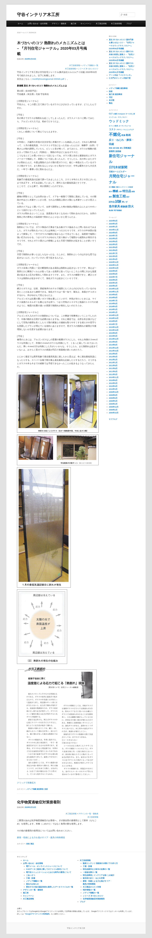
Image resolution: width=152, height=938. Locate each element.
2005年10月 (113, 413)
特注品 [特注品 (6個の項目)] (126, 191)
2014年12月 (113, 339)
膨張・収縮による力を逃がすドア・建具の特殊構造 (41, 837)
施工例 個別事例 (115, 94)
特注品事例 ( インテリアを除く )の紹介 (99, 875)
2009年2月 (113, 404)
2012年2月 (113, 360)
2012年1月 (113, 363)
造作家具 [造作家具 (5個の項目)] (114, 206)
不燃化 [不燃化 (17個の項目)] (115, 134)
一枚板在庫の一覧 (90, 872)
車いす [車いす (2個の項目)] (125, 202)
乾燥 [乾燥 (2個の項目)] (123, 135)
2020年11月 (113, 265)
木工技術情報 (116, 24)
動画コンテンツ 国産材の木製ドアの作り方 (100, 863)
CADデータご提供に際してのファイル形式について (47, 869)
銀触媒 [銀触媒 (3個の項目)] (124, 206)
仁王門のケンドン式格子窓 (120, 78)
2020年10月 (113, 268)
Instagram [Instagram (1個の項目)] (121, 114)
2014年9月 (113, 342)
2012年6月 (113, 357)
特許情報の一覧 (89, 890)
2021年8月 (113, 250)
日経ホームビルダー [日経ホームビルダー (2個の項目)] (117, 171)
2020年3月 (113, 283)
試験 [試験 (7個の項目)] (118, 201)
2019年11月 (113, 292)
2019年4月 (113, 306)
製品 (32, 844)
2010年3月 (113, 389)
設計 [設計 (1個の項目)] (127, 197)
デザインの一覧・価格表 (88, 814)
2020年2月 (113, 286)
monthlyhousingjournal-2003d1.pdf (48, 79)
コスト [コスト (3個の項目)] (112, 129)
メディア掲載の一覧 (90, 65)
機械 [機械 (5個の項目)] (115, 191)
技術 (46, 789)
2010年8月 (113, 380)
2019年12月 (113, 289)
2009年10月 (113, 392)
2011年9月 (113, 365)
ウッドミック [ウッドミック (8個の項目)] (119, 121)
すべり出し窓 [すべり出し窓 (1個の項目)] (130, 114)
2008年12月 (113, 407)
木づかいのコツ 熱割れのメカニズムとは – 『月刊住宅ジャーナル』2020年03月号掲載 (52, 48)
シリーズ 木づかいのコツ (88, 69)
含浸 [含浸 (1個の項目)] (114, 148)
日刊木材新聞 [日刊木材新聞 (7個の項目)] (118, 167)
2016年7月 (113, 324)
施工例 (73, 24)
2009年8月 (113, 395)
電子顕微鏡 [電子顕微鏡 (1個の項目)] (118, 210)
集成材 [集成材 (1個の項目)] (111, 210)
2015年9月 (113, 333)
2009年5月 (113, 401)
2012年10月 (113, 351)
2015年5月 (113, 336)
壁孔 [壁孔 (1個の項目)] (121, 148)
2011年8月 (113, 368)
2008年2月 (113, 410)
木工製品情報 (101, 24)
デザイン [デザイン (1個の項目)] (120, 129)
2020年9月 (113, 271)
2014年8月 (113, 345)
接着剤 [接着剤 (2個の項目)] (112, 151)
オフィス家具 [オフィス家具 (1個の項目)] (113, 126)
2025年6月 (113, 221)
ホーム (20, 24)
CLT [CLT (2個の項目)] (110, 114)
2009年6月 (113, 398)
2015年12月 (113, 327)
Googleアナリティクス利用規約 (37, 914)
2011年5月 (113, 374)
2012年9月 (113, 354)
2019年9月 (113, 295)
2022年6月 (113, 241)
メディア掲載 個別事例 (34, 789)
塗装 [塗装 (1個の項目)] (117, 148)
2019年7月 (113, 301)
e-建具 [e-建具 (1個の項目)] (115, 114)
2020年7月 (113, 277)
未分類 (111, 100)
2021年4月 (113, 259)
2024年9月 (113, 233)
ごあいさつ (30, 875)
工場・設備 (30, 878)
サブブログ (113, 419)
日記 (110, 97)
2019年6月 (113, 304)
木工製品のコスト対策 (92, 887)
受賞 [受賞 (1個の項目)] (110, 148)
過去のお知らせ (32, 884)
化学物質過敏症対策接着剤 (38, 802)
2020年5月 (113, 280)
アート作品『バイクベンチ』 (120, 75)
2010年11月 (113, 377)
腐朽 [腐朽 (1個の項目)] (110, 197)
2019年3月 (113, 309)
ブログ (129, 24)
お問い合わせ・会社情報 (37, 24)
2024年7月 (113, 236)
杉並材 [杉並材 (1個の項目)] (130, 187)
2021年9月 (113, 247)
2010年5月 (113, 383)
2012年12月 (113, 348)
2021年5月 (113, 256)
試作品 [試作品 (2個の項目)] (112, 202)
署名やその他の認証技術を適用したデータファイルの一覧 (49, 887)
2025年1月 (113, 227)
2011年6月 (113, 371)
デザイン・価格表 (59, 24)
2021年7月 (113, 253)
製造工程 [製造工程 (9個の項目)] (119, 196)
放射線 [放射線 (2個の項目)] (118, 151)
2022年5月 (113, 244)
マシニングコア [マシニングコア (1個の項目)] (128, 129)
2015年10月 (113, 330)
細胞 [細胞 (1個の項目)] (133, 191)
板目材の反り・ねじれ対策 (94, 878)
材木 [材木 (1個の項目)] (110, 191)
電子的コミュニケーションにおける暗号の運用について (48, 872)
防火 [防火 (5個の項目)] (131, 206)
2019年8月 (113, 297)
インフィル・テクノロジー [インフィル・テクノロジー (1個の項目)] (118, 117)
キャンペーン (85, 24)
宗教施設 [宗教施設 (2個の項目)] (127, 148)
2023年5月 (113, 239)
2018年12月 (113, 315)
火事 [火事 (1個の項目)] (120, 191)
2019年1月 (113, 312)
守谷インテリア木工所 (38, 14)
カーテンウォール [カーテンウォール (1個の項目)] (125, 126)
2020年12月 (113, 262)
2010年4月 (113, 386)
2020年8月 (113, 274)
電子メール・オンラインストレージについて (44, 866)
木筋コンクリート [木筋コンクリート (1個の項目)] (122, 187)
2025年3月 (113, 224)
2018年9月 (113, 321)
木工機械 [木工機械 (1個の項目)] (112, 187)
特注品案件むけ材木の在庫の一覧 (96, 869)
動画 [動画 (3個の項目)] (128, 135)
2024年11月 (113, 230)
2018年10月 (113, 318)
